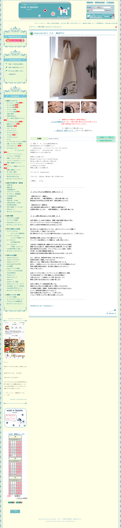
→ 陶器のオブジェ (10, 124)
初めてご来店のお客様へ (53, 23)
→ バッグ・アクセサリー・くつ (14, 160)
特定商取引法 (100, 23)
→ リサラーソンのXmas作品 (13, 270)
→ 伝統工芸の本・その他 (12, 202)
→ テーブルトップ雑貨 (11, 103)
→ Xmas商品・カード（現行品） (14, 286)
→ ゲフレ (7, 139)
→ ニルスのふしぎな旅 (11, 122)
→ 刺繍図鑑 (8, 198)
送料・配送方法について (15, 67)
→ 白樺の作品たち (10, 116)
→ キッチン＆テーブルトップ (13, 299)
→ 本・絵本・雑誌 (10, 172)
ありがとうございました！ (54, 27)
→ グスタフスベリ (10, 130)
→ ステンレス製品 (10, 109)
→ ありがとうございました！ (13, 178)
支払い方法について (76, 23)
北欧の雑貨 (40, 27)
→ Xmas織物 (8, 266)
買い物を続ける (73, 311)
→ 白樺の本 (8, 185)
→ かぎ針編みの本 (10, 196)
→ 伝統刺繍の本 (9, 189)
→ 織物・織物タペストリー (13, 163)
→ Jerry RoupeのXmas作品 (12, 264)
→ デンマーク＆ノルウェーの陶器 (15, 141)
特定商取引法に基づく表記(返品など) (41, 306)
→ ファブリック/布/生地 (12, 156)
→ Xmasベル (8, 279)
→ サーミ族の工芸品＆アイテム (14, 118)
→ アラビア (8, 135)
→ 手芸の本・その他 (11, 200)
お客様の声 (11, 74)
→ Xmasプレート (10, 275)
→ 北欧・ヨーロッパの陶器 (13, 144)
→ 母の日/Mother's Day (11, 176)
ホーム (33, 27)
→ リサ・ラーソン (10, 128)
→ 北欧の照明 (9, 114)
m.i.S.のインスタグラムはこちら (18, 399)
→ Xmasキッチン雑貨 (11, 281)
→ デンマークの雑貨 (11, 220)
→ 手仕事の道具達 (10, 205)
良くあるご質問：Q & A (15, 71)
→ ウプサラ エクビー (11, 137)
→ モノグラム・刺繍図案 (12, 194)
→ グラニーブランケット (12, 174)
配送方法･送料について (89, 23)
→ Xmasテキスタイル (11, 257)
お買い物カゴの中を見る (112, 23)
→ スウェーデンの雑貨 (11, 218)
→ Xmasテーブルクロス (12, 260)
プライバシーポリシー (40, 23)
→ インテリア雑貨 (10, 112)
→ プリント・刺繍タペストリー (14, 166)
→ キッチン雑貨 (9, 105)
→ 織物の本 (8, 187)
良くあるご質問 (65, 23)
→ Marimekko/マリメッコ (12, 222)
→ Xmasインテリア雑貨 (12, 268)
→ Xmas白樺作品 (10, 273)
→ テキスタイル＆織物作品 (13, 301)
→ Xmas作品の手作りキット (13, 288)
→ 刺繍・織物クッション (12, 170)
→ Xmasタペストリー (11, 262)
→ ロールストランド (11, 133)
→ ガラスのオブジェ (11, 146)
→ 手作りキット (9, 209)
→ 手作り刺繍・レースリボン (13, 207)
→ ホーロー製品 (9, 107)
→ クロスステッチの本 (11, 192)
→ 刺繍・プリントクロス (12, 158)
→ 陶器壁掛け (9, 126)
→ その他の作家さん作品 (12, 249)
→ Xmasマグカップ (10, 277)
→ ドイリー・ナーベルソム (13, 154)
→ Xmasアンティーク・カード (14, 284)
